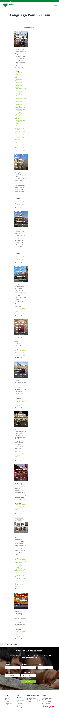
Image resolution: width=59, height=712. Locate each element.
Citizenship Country (26, 672)
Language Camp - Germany (20, 138)
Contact (44, 695)
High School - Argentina (18, 73)
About (7, 695)
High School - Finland (18, 95)
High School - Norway (18, 117)
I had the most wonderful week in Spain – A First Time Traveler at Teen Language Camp (20, 595)
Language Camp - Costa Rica (20, 132)
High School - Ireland (18, 105)
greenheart (5, 1)
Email (39, 664)
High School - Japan (20, 109)
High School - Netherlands (18, 111)
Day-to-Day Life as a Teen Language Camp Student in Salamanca (20, 216)
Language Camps (20, 150)
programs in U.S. (12, 1)
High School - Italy (20, 107)
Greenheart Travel (20, 506)
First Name (8, 664)
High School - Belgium (18, 83)
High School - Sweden (18, 122)
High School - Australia (18, 76)
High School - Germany (18, 102)
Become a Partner (10, 700)
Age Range (8, 672)
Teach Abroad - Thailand (19, 585)
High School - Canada (18, 86)
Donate (55, 1)
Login (52, 1)
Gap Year (19, 703)
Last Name (24, 664)
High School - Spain (20, 120)
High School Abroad (20, 125)
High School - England (18, 92)
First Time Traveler (20, 200)
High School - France (20, 98)
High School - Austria (18, 80)
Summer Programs (33, 695)
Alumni (7, 701)
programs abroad (20, 1)
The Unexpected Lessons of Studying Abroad (19, 325)
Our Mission (8, 698)
